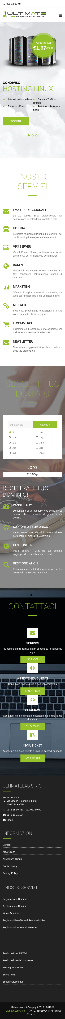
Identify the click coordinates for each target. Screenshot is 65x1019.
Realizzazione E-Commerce (18, 960)
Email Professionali (13, 981)
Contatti (7, 844)
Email (9, 820)
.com (10, 437)
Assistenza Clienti (12, 859)
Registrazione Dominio (15, 899)
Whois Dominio (11, 913)
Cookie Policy (10, 866)
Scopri (15, 121)
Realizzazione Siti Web (15, 953)
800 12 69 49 (12, 3)
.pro (37, 448)
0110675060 (32, 726)
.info (37, 442)
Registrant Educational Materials (20, 927)
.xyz (10, 453)
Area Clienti (9, 852)
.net (10, 448)
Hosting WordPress (13, 967)
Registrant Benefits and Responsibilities (24, 920)
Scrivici (32, 659)
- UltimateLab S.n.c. (14, 1010)
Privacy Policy (10, 873)
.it (10, 432)
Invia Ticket (32, 758)
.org (37, 437)
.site (37, 453)
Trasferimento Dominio (15, 906)
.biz (10, 442)
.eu (37, 432)
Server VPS (9, 974)
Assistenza (32, 691)
